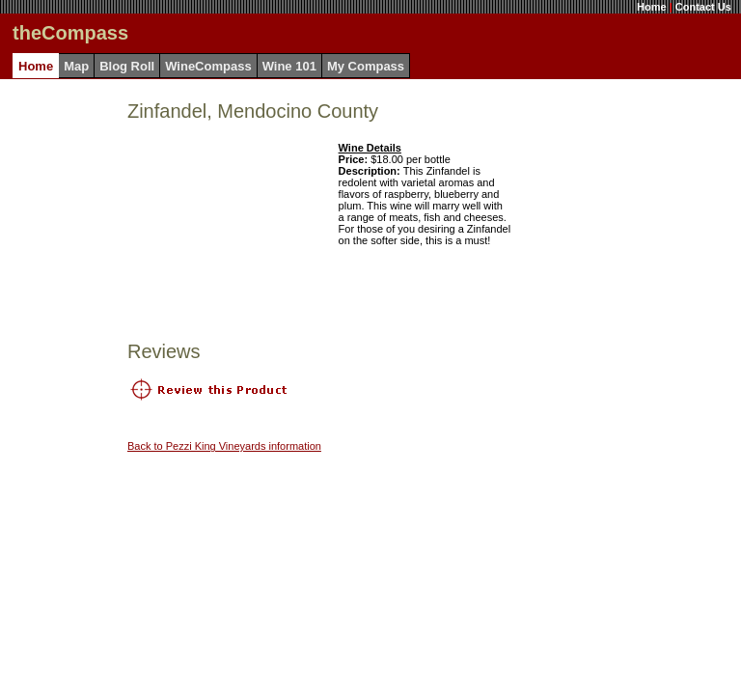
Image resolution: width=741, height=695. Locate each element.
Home (652, 7)
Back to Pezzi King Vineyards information (224, 446)
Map (76, 66)
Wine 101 (289, 66)
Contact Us (703, 7)
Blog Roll (126, 66)
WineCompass (208, 66)
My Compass (365, 66)
